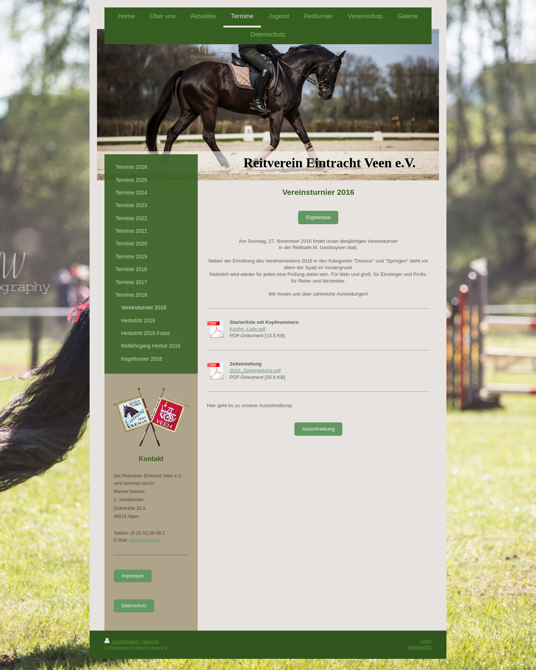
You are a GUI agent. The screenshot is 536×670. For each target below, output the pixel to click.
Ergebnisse (318, 217)
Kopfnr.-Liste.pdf (247, 329)
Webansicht (420, 647)
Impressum (133, 576)
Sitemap (150, 641)
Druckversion (122, 641)
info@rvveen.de (145, 540)
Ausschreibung (318, 429)
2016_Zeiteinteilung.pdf (255, 370)
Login (426, 641)
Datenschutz (134, 605)
